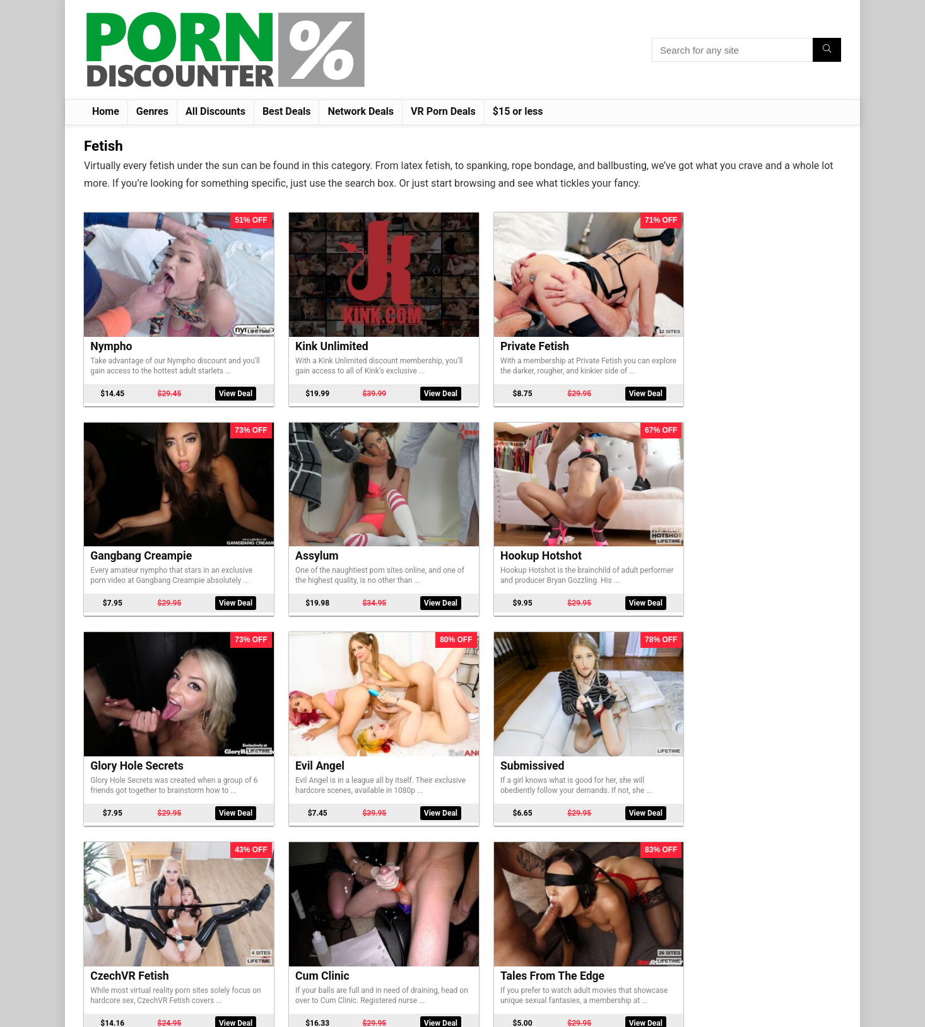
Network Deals (360, 111)
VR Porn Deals (443, 111)
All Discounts (215, 111)
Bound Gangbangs (445, 858)
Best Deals (286, 111)
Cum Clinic (117, 677)
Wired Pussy (739, 677)
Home (105, 111)
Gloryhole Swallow (445, 677)
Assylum (729, 313)
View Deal (195, 365)
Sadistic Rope (742, 858)
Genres (152, 111)
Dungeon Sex (587, 858)
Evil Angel (424, 495)
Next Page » (514, 957)
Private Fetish (433, 313)
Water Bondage (283, 858)
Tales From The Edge (297, 677)
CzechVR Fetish (747, 495)
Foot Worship (123, 858)
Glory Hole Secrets (291, 495)
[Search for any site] (827, 50)
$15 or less (518, 111)
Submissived (586, 495)
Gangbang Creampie (605, 313)
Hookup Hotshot (131, 495)
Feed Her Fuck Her (600, 677)
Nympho (111, 313)
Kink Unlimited (281, 313)
